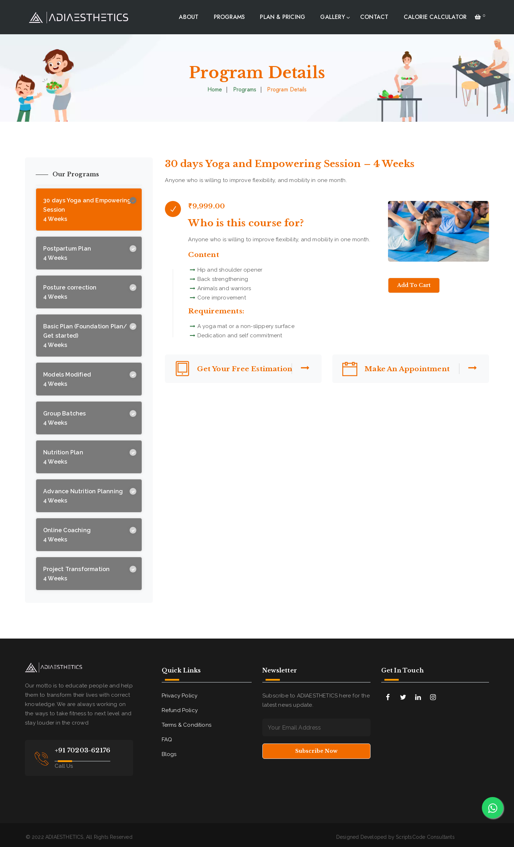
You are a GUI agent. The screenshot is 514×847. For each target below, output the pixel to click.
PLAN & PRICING (282, 17)
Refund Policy (180, 710)
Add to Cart (413, 285)
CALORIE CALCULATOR (435, 17)
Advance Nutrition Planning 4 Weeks (83, 496)
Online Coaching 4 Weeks (67, 535)
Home (214, 89)
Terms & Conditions (187, 725)
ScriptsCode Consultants (425, 837)
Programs (245, 89)
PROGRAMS (229, 17)
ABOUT (188, 17)
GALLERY (332, 17)
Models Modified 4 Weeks (67, 379)
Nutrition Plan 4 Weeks (63, 457)
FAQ (167, 739)
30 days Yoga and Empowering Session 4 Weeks (87, 209)
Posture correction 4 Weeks (70, 292)
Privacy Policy (180, 695)
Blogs (169, 754)
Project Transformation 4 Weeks (76, 574)
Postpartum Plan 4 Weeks (67, 253)
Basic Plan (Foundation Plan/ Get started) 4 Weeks (85, 335)
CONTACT (374, 17)
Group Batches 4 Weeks (64, 418)
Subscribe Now (316, 751)
